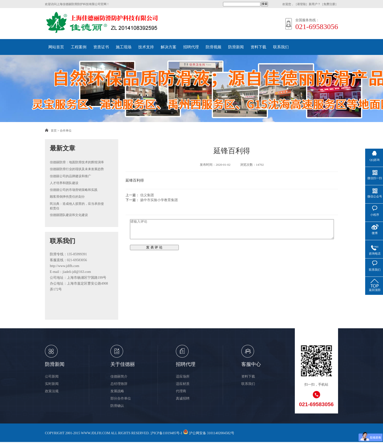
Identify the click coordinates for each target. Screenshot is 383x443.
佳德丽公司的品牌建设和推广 (70, 176)
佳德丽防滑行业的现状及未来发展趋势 (77, 169)
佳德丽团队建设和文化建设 (69, 215)
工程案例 (78, 47)
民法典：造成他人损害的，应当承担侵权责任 (77, 206)
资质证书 (101, 47)
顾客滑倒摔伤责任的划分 (67, 196)
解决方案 (168, 47)
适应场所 (183, 376)
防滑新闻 (236, 47)
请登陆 (301, 4)
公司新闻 (52, 376)
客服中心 (251, 364)
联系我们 (281, 47)
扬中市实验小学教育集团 (159, 200)
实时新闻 (52, 384)
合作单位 (66, 130)
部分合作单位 (120, 398)
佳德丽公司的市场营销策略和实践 (73, 190)
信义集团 (147, 195)
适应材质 (183, 384)
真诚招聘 (183, 398)
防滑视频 (213, 47)
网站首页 (56, 47)
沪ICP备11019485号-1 (166, 433)
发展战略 (117, 391)
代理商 (181, 391)
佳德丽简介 (119, 376)
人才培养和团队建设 (64, 183)
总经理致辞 (119, 384)
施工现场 (123, 47)
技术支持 (146, 47)
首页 (54, 130)
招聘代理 (191, 47)
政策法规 (52, 391)
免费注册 (329, 4)
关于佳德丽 (122, 364)
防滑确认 (117, 406)
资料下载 (258, 47)
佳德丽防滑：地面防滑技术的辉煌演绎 (77, 162)
